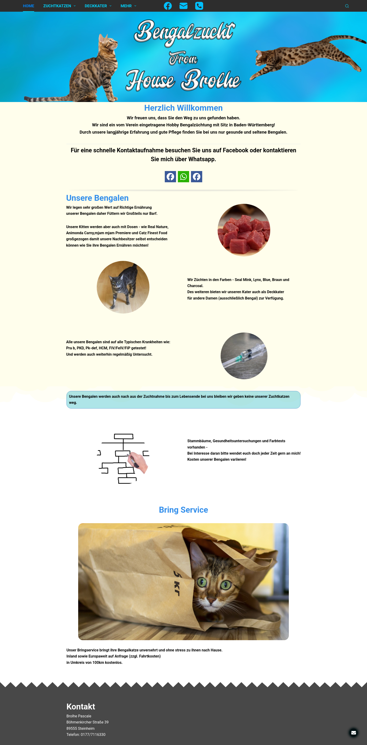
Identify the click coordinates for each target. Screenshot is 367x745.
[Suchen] (347, 6)
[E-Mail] (183, 6)
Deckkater (99, 6)
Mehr (129, 6)
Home (28, 6)
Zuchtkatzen (60, 6)
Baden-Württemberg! (254, 125)
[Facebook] (168, 6)
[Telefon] (199, 6)
